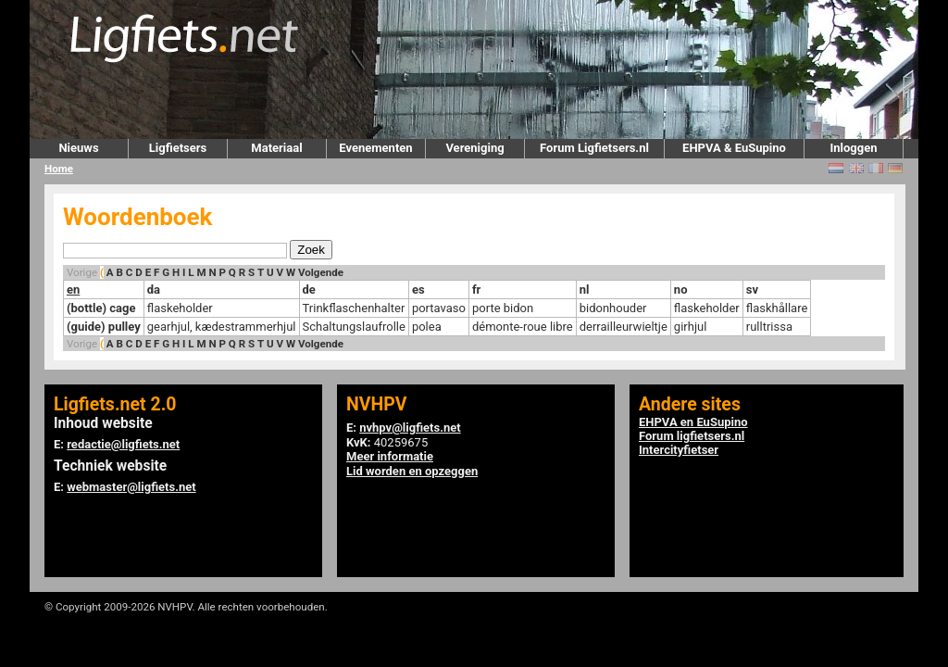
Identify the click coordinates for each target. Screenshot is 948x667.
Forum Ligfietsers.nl (594, 148)
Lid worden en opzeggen (412, 471)
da (153, 289)
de (309, 289)
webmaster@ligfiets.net (131, 487)
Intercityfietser (678, 450)
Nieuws (78, 148)
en (73, 289)
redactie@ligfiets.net (123, 444)
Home (58, 168)
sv (752, 289)
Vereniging (474, 148)
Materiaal (276, 148)
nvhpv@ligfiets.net (409, 427)
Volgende (320, 272)
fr (476, 289)
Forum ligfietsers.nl (691, 436)
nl (585, 289)
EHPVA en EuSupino (693, 422)
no (681, 289)
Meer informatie (389, 456)
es (418, 289)
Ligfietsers (177, 148)
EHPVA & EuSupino (734, 148)
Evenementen (375, 148)
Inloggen (853, 148)
